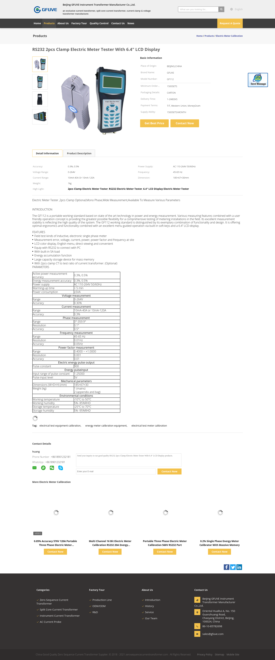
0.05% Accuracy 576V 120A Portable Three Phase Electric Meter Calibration (55, 544)
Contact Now (185, 123)
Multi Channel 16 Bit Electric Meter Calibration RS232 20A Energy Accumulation (110, 544)
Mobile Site (233, 654)
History (148, 606)
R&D (93, 612)
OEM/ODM (97, 606)
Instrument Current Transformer (58, 615)
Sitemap (219, 654)
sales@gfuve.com (213, 634)
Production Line (100, 600)
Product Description (79, 153)
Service (148, 612)
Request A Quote (230, 23)
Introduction (151, 600)
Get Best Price (154, 123)
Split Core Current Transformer (57, 609)
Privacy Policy (204, 654)
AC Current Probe (48, 621)
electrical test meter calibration (149, 425)
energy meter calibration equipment (106, 425)
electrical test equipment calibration (60, 425)
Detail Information (47, 153)
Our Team (149, 618)
